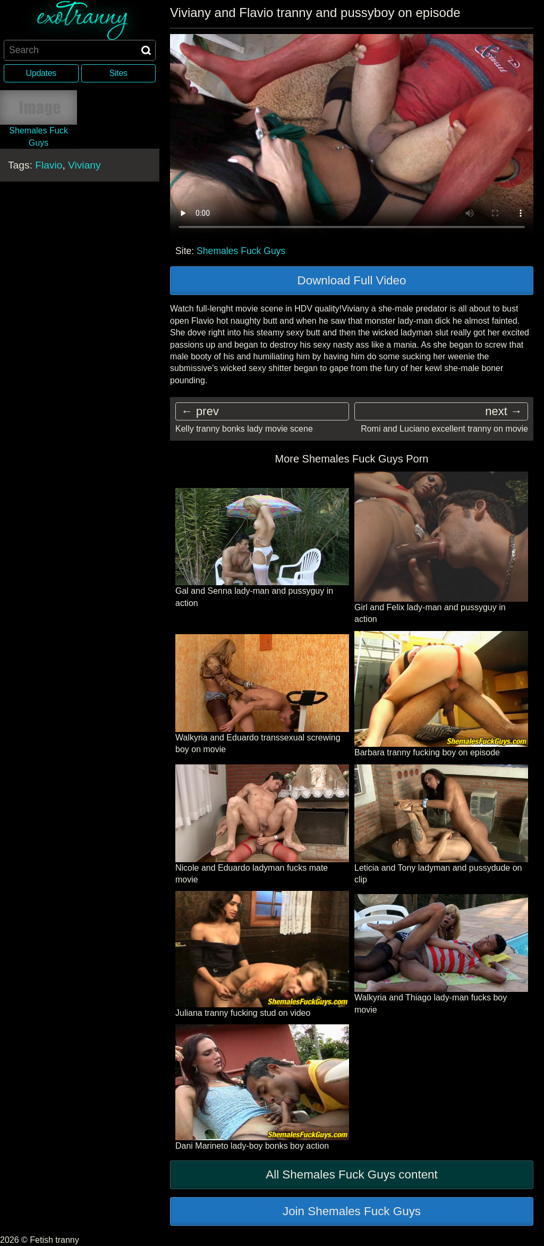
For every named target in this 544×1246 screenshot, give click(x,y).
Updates (41, 73)
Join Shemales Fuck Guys (352, 1211)
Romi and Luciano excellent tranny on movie (444, 428)
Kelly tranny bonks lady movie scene (244, 428)
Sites (118, 73)
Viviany (84, 165)
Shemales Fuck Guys (241, 251)
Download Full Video (352, 280)
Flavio (48, 165)
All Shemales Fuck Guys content (352, 1174)
